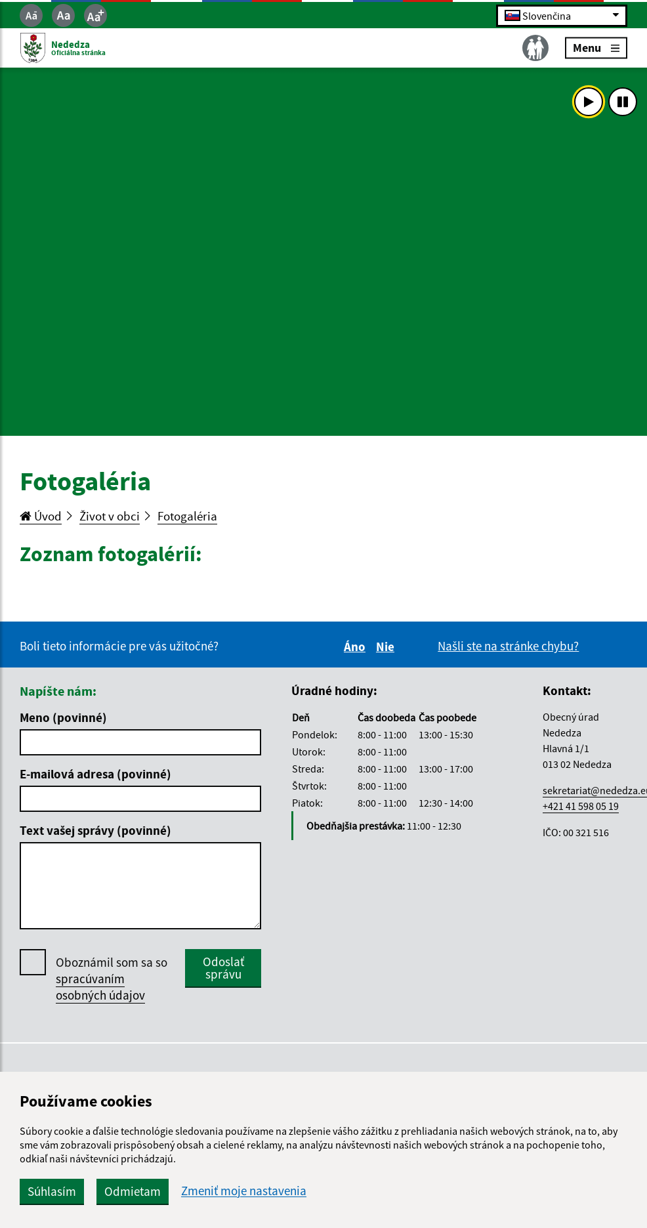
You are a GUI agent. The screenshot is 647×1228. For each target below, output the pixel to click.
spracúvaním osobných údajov (100, 987)
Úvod (41, 516)
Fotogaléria (187, 516)
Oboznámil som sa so (111, 979)
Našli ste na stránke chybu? (508, 646)
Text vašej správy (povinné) (95, 830)
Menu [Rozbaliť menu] (596, 47)
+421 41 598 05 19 (581, 806)
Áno (356, 646)
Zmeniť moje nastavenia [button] (243, 1191)
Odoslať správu (223, 968)
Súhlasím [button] (52, 1191)
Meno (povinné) (63, 717)
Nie (387, 646)
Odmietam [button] (132, 1191)
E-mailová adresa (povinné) (95, 774)
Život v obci (109, 516)
